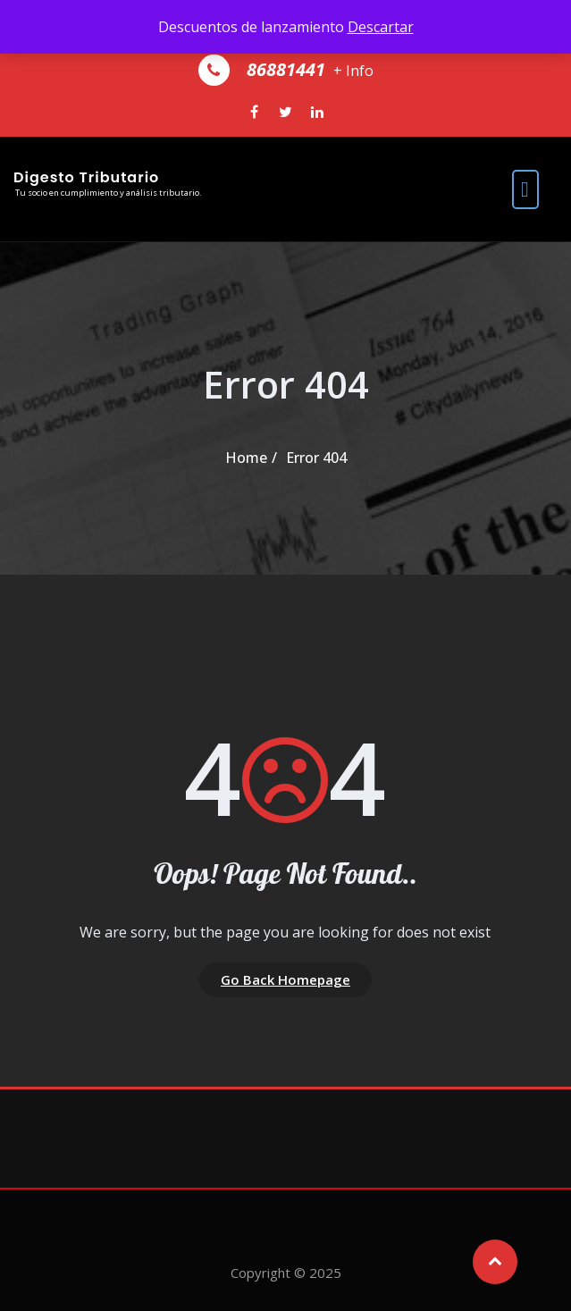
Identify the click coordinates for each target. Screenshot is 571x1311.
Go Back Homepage (285, 979)
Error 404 (316, 457)
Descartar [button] (381, 27)
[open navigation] (525, 189)
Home (246, 457)
